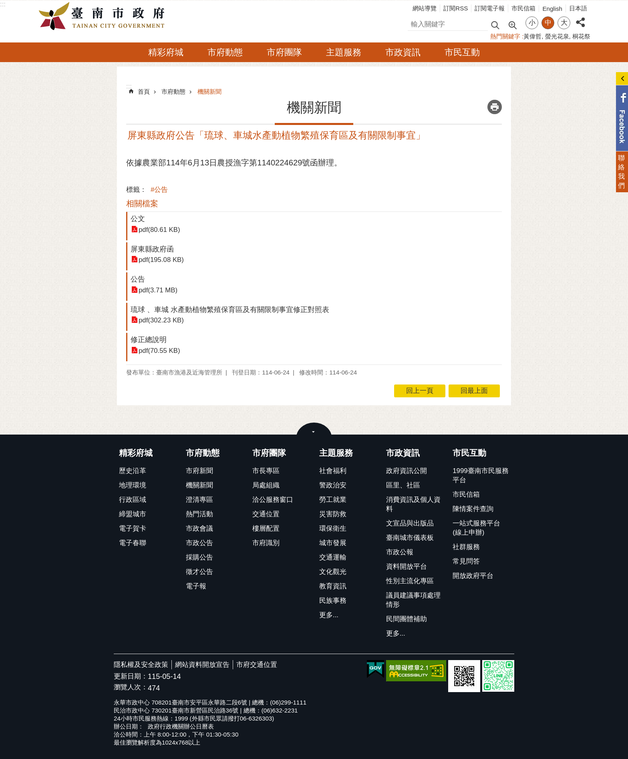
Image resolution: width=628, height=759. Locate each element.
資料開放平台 (406, 566)
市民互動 (462, 52)
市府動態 (225, 52)
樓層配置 (266, 528)
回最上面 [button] (474, 391)
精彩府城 (165, 52)
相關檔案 (142, 203)
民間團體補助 (406, 619)
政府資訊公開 (406, 471)
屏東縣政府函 (152, 249)
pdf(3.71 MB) (158, 290)
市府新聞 (199, 471)
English (552, 8)
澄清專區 (199, 499)
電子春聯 (132, 543)
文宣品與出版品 (410, 523)
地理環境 (132, 485)
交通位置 (266, 514)
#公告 (159, 189)
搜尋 (414, 23)
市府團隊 (284, 52)
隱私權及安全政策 (141, 664)
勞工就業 (332, 499)
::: (3, 4)
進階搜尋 (512, 24)
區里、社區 (403, 485)
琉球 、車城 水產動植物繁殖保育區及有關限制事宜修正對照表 (230, 309)
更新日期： (131, 676)
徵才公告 (199, 572)
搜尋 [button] (495, 24)
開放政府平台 (473, 576)
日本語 (578, 8)
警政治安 (332, 485)
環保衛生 (332, 528)
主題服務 (343, 52)
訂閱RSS (455, 8)
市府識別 (266, 543)
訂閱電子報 (490, 8)
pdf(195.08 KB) (161, 260)
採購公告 (199, 557)
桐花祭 (581, 36)
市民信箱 (523, 8)
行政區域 (132, 499)
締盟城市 (132, 514)
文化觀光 (332, 572)
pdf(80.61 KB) (159, 230)
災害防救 (332, 514)
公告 (138, 279)
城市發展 (332, 543)
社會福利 (332, 471)
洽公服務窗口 (272, 499)
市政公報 (399, 552)
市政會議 (199, 528)
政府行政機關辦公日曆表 (181, 726)
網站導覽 (425, 8)
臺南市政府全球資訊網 (104, 16)
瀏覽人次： (131, 687)
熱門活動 (199, 514)
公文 (138, 218)
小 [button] (532, 22)
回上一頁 (419, 391)
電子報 (196, 586)
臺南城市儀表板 (410, 538)
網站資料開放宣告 (202, 664)
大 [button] (564, 22)
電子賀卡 (132, 528)
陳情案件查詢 (473, 509)
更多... (328, 615)
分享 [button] (580, 17)
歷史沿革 (132, 471)
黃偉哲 (532, 36)
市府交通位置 (256, 664)
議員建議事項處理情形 (413, 600)
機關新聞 (209, 91)
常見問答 (466, 561)
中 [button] (548, 22)
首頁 (144, 91)
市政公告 (199, 543)
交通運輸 (332, 557)
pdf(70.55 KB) (159, 350)
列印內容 (494, 107)
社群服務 (466, 547)
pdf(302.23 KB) (161, 320)
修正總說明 (149, 339)
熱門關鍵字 (505, 36)
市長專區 (266, 471)
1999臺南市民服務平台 (480, 475)
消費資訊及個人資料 (413, 504)
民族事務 (332, 600)
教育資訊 (332, 586)
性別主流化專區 (410, 581)
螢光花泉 (557, 36)
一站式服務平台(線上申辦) (476, 527)
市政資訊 (403, 52)
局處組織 (266, 485)
